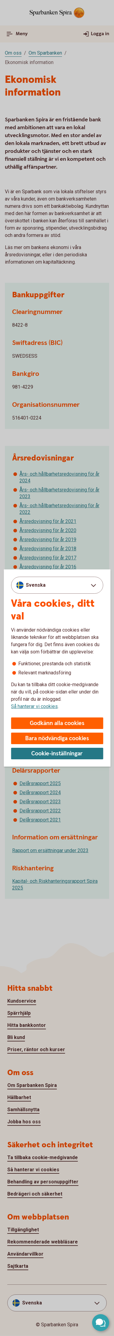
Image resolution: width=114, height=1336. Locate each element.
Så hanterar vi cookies (34, 706)
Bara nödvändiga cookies (57, 738)
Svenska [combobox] (36, 585)
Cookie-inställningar (57, 753)
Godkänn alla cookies (57, 723)
